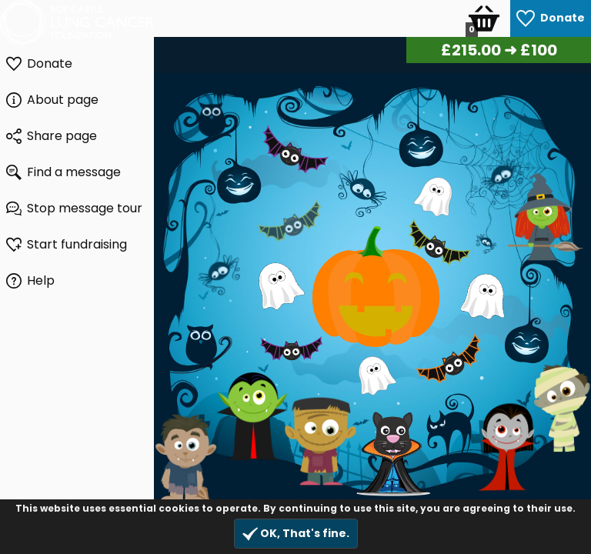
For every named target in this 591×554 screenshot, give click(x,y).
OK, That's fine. (295, 534)
